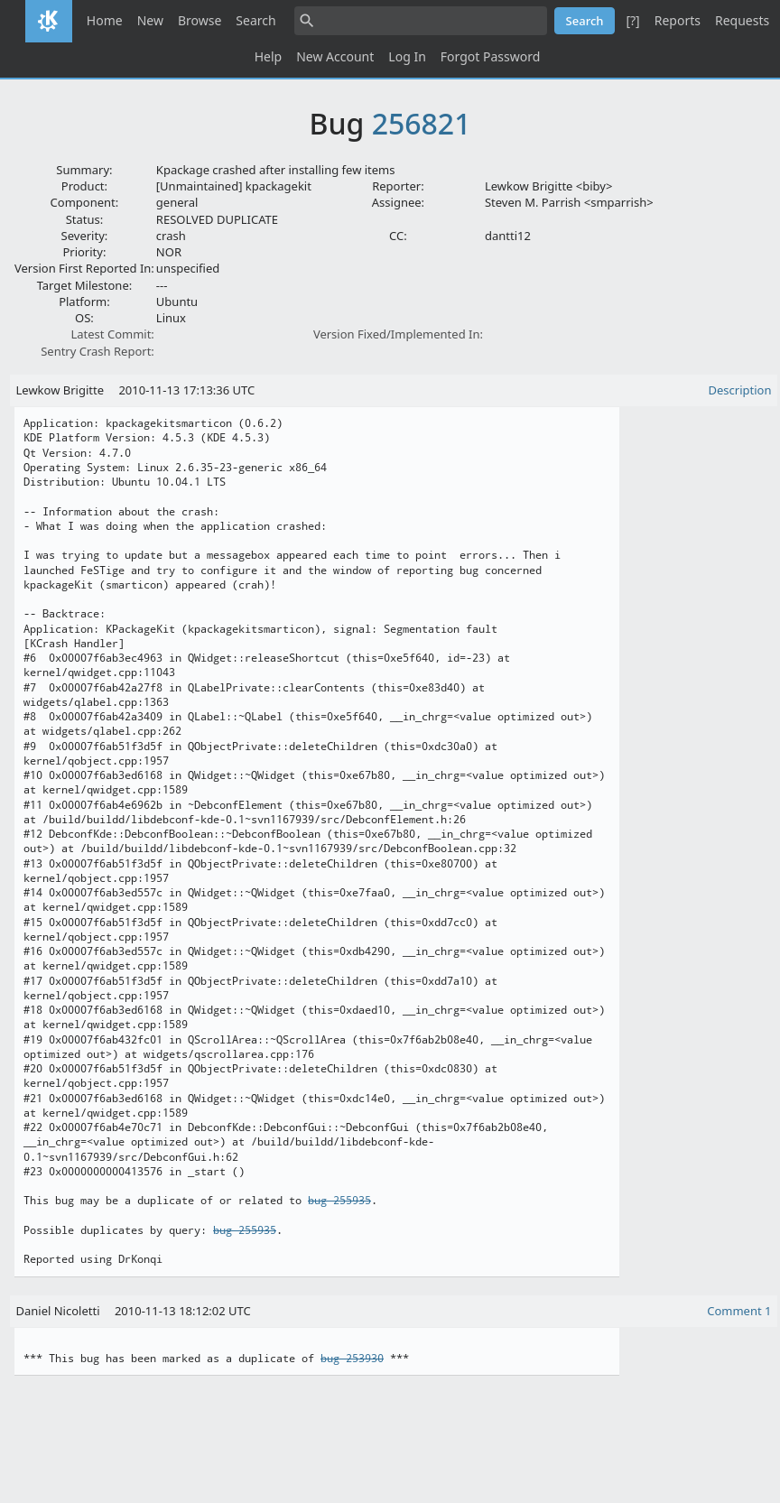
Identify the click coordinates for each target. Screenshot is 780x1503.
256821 (421, 123)
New (150, 20)
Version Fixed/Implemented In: (398, 334)
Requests (742, 20)
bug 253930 (352, 1358)
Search (255, 20)
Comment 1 (739, 1311)
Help (269, 56)
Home (105, 20)
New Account (335, 56)
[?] (632, 20)
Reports (678, 20)
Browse (199, 20)
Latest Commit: (111, 334)
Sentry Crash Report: (97, 351)
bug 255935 (339, 1200)
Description (740, 390)
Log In (406, 56)
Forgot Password (490, 56)
